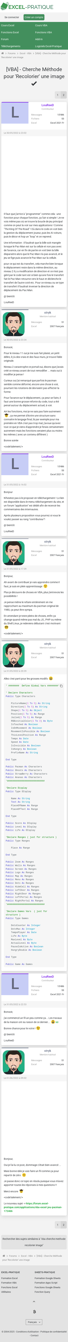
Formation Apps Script (46, 1282)
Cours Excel (7, 25)
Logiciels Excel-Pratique (48, 46)
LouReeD (48, 105)
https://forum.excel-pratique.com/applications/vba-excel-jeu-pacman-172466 (33, 1207)
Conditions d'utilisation (27, 1331)
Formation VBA (9, 1282)
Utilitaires (6, 1292)
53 (62, 118)
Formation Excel (9, 1278)
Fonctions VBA (43, 32)
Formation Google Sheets (48, 1278)
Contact (34, 1335)
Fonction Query (42, 1292)
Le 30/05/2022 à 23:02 (15, 133)
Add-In (39, 39)
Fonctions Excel (10, 32)
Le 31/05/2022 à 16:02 (15, 484)
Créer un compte (34, 17)
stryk (47, 312)
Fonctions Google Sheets (47, 1287)
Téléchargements (10, 46)
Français (32, 1322)
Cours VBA (41, 25)
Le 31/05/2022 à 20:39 (15, 671)
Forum (5, 39)
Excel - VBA (25, 53)
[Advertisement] (34, 172)
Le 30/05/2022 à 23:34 (15, 340)
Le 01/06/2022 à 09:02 (15, 1078)
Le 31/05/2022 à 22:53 (15, 1004)
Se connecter (12, 17)
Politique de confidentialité (53, 1331)
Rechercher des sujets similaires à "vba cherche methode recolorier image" (34, 1242)
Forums (12, 53)
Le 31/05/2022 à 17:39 (15, 569)
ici (57, 1021)
